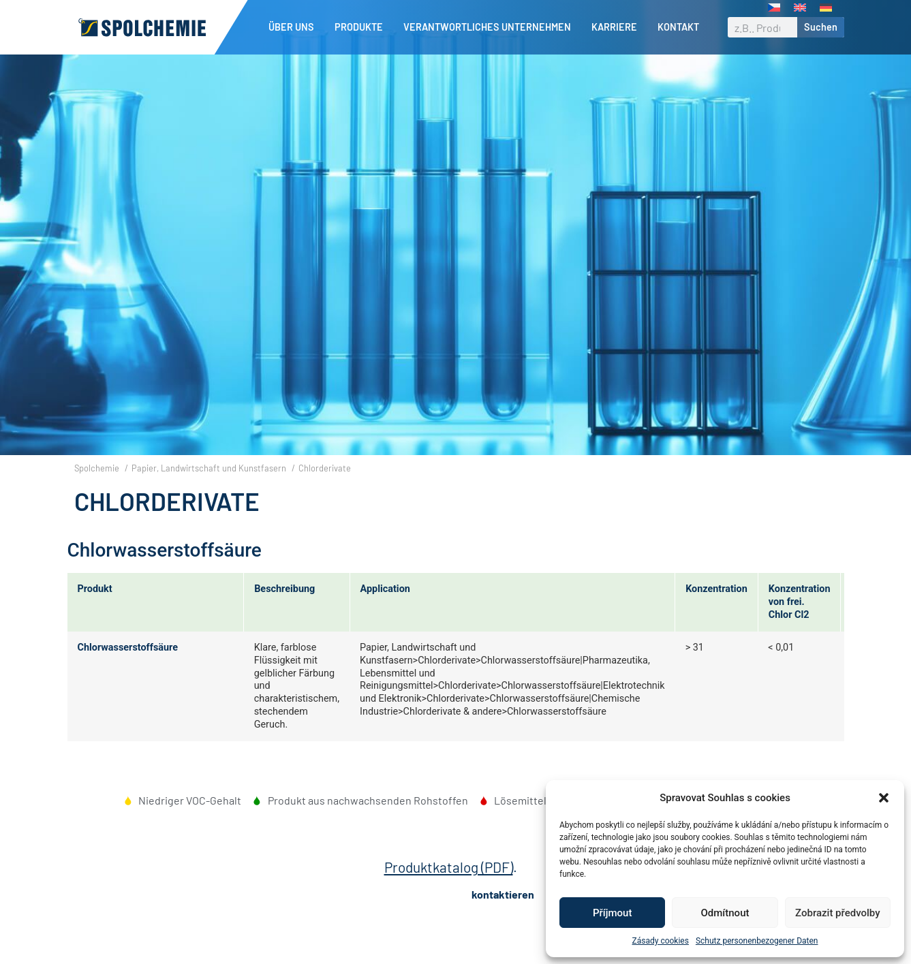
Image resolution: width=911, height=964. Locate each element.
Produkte (362, 27)
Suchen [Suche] (820, 27)
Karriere (617, 27)
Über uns (294, 27)
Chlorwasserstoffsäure (128, 671)
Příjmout (612, 913)
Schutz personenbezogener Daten (757, 941)
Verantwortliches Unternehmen (490, 27)
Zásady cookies (660, 941)
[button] (884, 798)
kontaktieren (503, 917)
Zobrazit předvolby (837, 913)
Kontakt (678, 27)
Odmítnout (725, 913)
